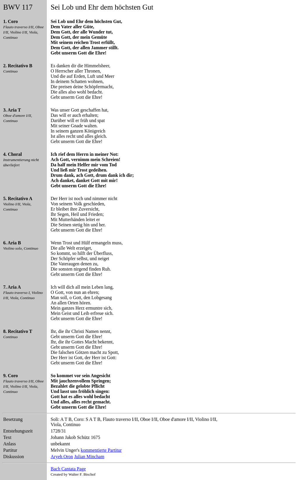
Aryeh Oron (62, 456)
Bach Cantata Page (68, 468)
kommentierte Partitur (101, 450)
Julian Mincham (89, 456)
